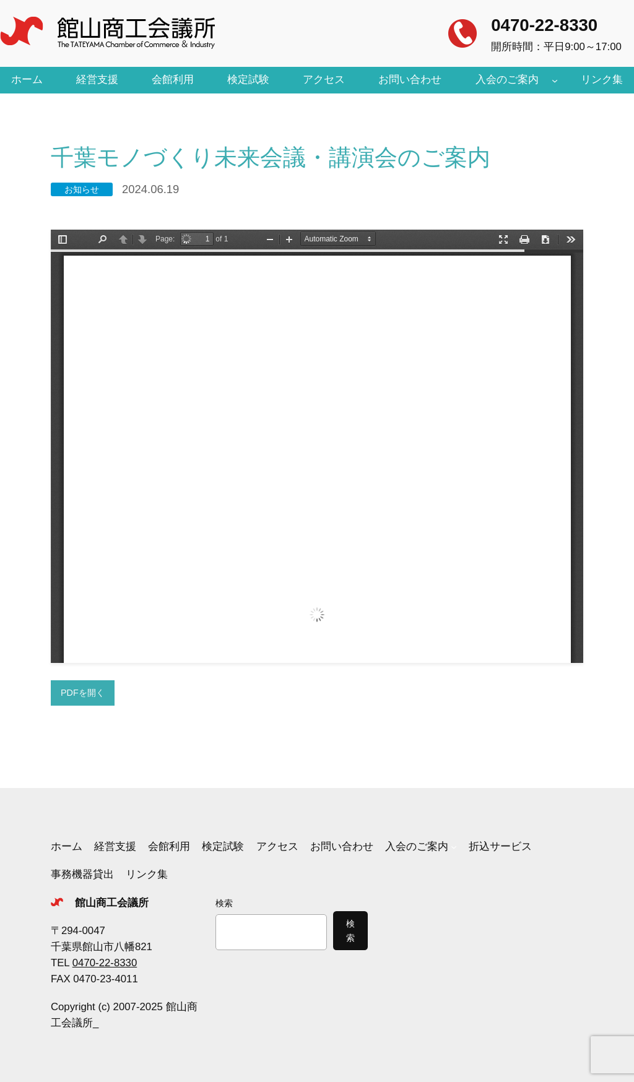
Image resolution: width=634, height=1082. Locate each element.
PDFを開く (83, 693)
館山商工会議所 (112, 903)
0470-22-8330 (544, 25)
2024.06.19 (150, 189)
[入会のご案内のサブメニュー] (555, 80)
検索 (224, 903)
